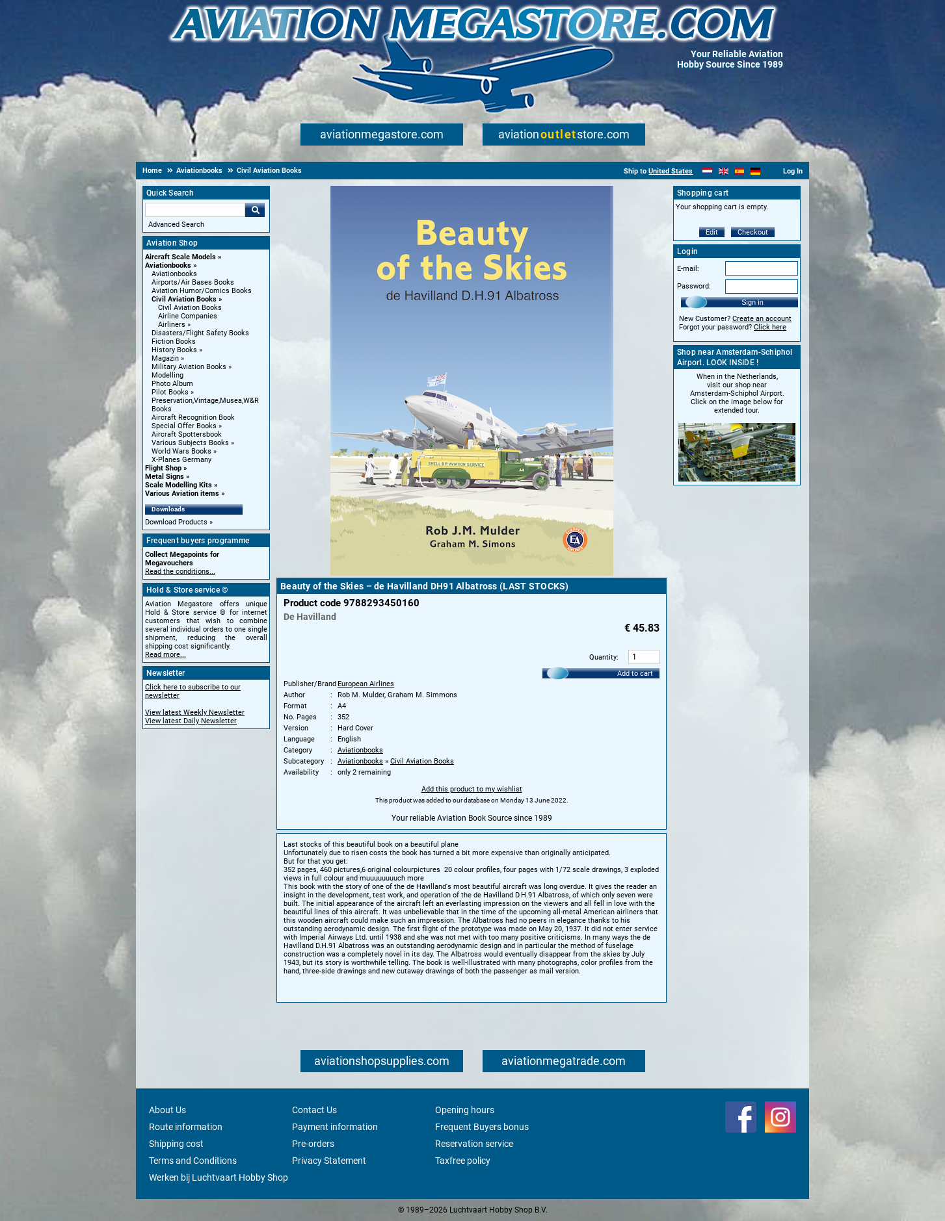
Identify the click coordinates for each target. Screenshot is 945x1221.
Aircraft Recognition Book (193, 417)
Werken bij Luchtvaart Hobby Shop (218, 1177)
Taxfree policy (462, 1160)
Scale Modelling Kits (178, 485)
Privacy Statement (329, 1160)
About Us (167, 1110)
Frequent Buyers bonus (482, 1127)
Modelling (167, 375)
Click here (770, 327)
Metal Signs (164, 476)
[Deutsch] (755, 171)
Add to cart (635, 673)
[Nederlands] (707, 171)
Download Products (176, 522)
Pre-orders (313, 1143)
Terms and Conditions (193, 1160)
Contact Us (314, 1110)
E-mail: (688, 268)
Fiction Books (174, 341)
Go (255, 210)
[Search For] (195, 210)
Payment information (335, 1127)
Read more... (165, 654)
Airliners (171, 324)
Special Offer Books (184, 426)
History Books (174, 350)
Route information (185, 1127)
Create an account (762, 319)
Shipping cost (176, 1143)
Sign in (752, 302)
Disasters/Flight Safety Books (200, 333)
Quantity (603, 657)
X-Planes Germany (181, 460)
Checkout (753, 232)
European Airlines (366, 684)
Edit (712, 232)
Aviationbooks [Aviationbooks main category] (174, 274)
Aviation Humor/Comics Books (202, 291)
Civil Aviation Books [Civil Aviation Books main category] (190, 307)
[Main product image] (471, 573)
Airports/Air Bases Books (193, 282)
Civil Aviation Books (184, 299)
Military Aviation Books (189, 367)
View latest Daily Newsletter (191, 721)
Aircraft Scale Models (180, 257)
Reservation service (474, 1143)
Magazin (165, 358)
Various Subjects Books (190, 443)
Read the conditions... (180, 571)
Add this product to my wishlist (471, 789)
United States (670, 171)
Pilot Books (170, 392)
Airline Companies (187, 316)
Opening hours (464, 1110)
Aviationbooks (168, 265)
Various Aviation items (182, 493)
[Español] (740, 171)
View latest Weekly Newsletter (195, 712)
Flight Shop (163, 468)
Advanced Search (176, 224)
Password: (694, 286)
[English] (723, 171)
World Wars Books (181, 451)
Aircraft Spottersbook (187, 434)
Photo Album (172, 383)
